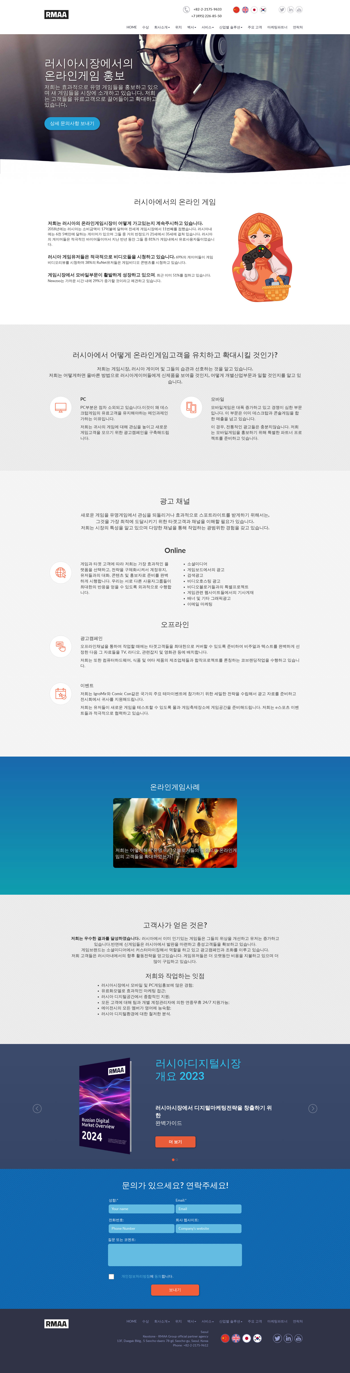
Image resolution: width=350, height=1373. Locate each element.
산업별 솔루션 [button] (230, 27)
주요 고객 (255, 27)
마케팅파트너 (277, 27)
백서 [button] (191, 27)
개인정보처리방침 (135, 1276)
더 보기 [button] (175, 1142)
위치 (178, 27)
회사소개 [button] (162, 27)
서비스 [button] (208, 27)
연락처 (298, 27)
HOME (132, 27)
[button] (35, 1106)
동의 (158, 1276)
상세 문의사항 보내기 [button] (72, 123)
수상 (145, 27)
